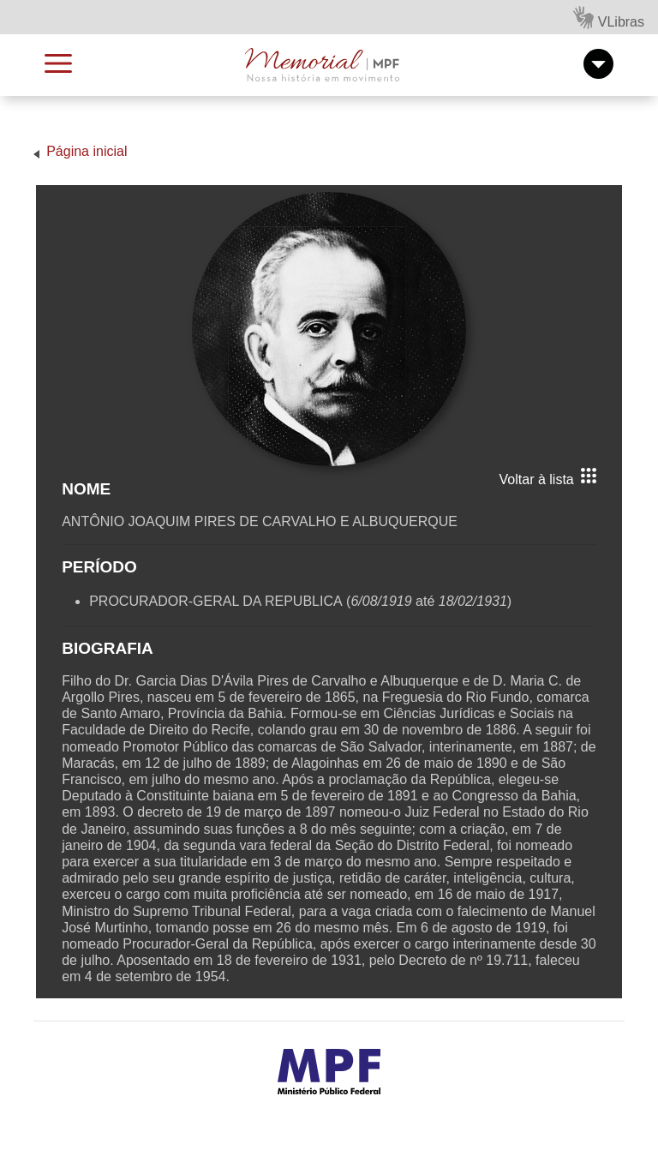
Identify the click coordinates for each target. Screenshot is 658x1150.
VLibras (608, 17)
